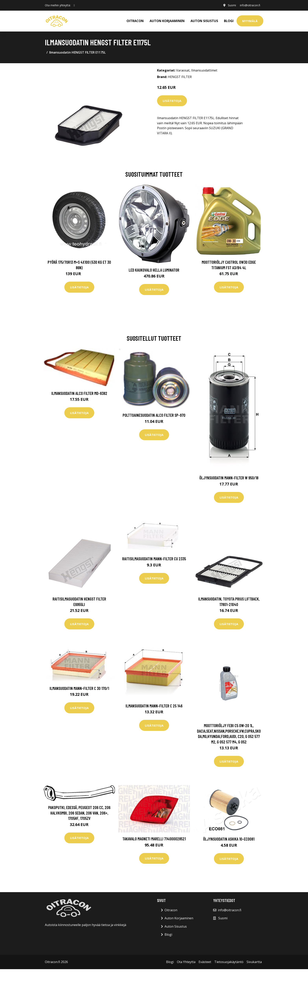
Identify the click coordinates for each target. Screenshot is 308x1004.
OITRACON (135, 21)
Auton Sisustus (176, 926)
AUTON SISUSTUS (204, 21)
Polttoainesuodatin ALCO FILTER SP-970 (154, 415)
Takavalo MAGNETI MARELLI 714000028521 (154, 838)
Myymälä (250, 21)
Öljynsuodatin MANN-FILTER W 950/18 (228, 477)
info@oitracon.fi (250, 5)
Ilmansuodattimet (204, 70)
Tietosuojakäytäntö (228, 962)
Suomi (232, 5)
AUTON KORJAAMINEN (167, 21)
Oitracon (171, 910)
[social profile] (74, 5)
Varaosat (183, 70)
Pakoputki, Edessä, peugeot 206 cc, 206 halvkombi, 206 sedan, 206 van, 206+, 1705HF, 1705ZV (79, 813)
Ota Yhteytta (186, 962)
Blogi (229, 21)
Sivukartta (254, 962)
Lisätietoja (172, 101)
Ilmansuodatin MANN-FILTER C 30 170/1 (79, 688)
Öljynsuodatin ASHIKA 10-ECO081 (228, 838)
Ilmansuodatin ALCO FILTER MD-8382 (79, 393)
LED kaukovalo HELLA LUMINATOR (154, 269)
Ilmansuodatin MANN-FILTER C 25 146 (154, 705)
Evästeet (205, 962)
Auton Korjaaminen (179, 918)
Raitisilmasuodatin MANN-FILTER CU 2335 (154, 558)
